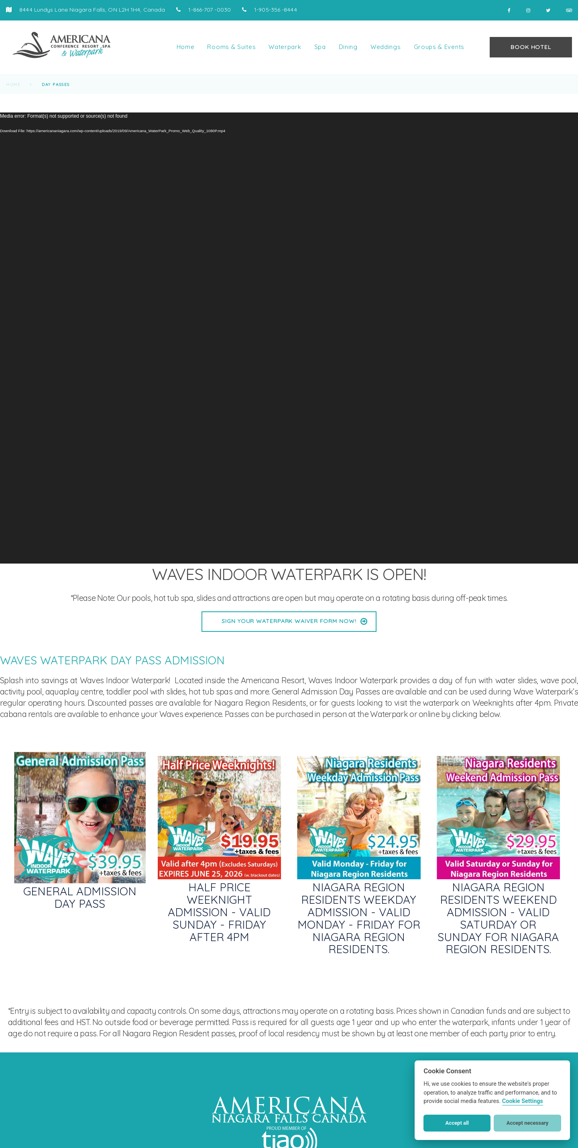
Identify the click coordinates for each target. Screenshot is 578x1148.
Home (186, 47)
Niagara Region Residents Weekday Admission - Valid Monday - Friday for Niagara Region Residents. (358, 918)
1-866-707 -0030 (209, 9)
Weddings (385, 47)
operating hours (56, 703)
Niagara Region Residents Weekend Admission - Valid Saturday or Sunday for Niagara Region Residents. (498, 918)
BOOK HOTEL (531, 47)
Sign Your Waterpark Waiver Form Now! (289, 621)
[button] (16, 1132)
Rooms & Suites (231, 47)
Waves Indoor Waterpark (352, 680)
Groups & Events (439, 47)
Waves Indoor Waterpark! (125, 680)
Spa (320, 47)
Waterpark (285, 47)
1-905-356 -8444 (274, 9)
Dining (348, 47)
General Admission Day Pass (79, 897)
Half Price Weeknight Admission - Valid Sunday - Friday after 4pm (219, 912)
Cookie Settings (522, 1101)
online (430, 714)
